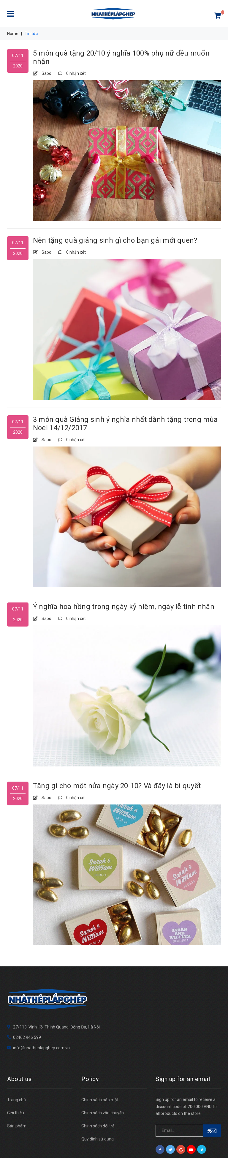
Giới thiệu (15, 1096)
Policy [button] (90, 1062)
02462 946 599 (27, 1020)
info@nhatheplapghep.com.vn (41, 1030)
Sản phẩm (16, 1109)
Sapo (166, 1150)
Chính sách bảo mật (99, 1082)
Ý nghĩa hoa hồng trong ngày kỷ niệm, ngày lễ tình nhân (123, 611)
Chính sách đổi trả (98, 1109)
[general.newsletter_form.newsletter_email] (188, 1114)
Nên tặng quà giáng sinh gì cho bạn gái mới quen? (115, 242)
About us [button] (19, 1062)
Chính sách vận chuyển (102, 1096)
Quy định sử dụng (97, 1122)
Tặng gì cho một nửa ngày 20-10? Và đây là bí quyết (117, 792)
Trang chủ (16, 1082)
